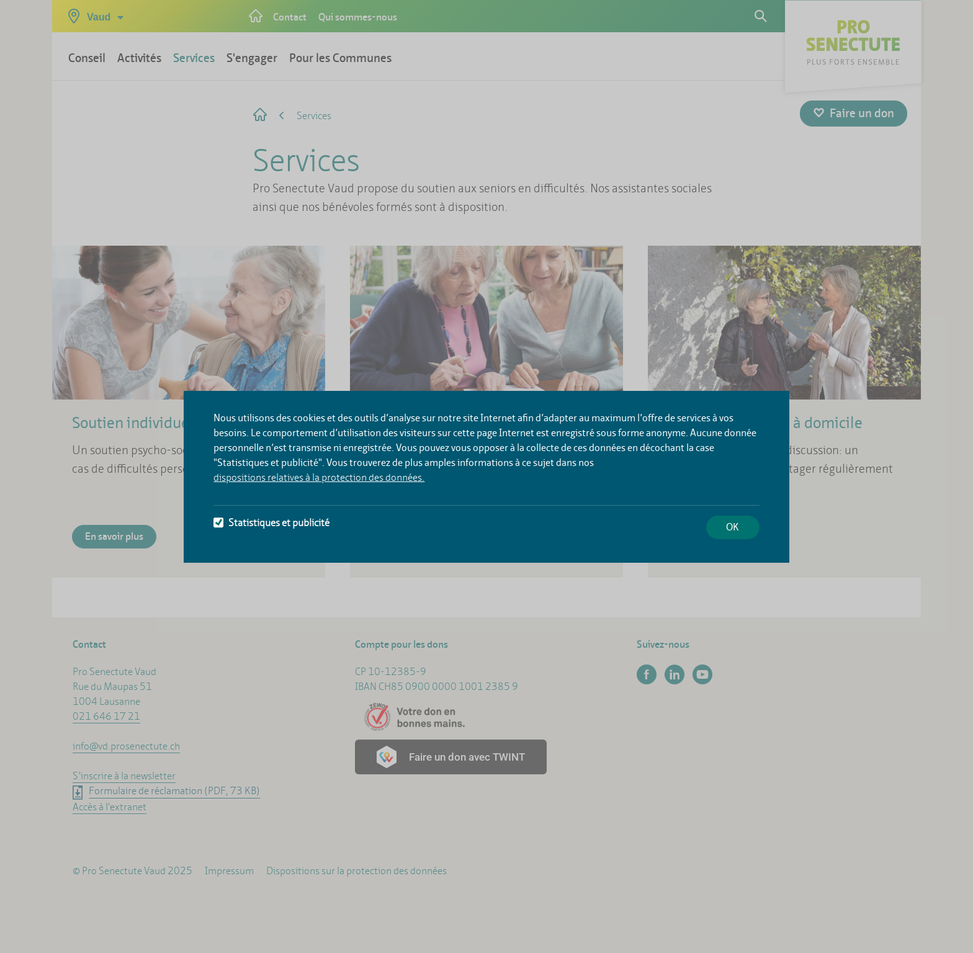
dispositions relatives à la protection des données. (318, 477)
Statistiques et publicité (271, 522)
